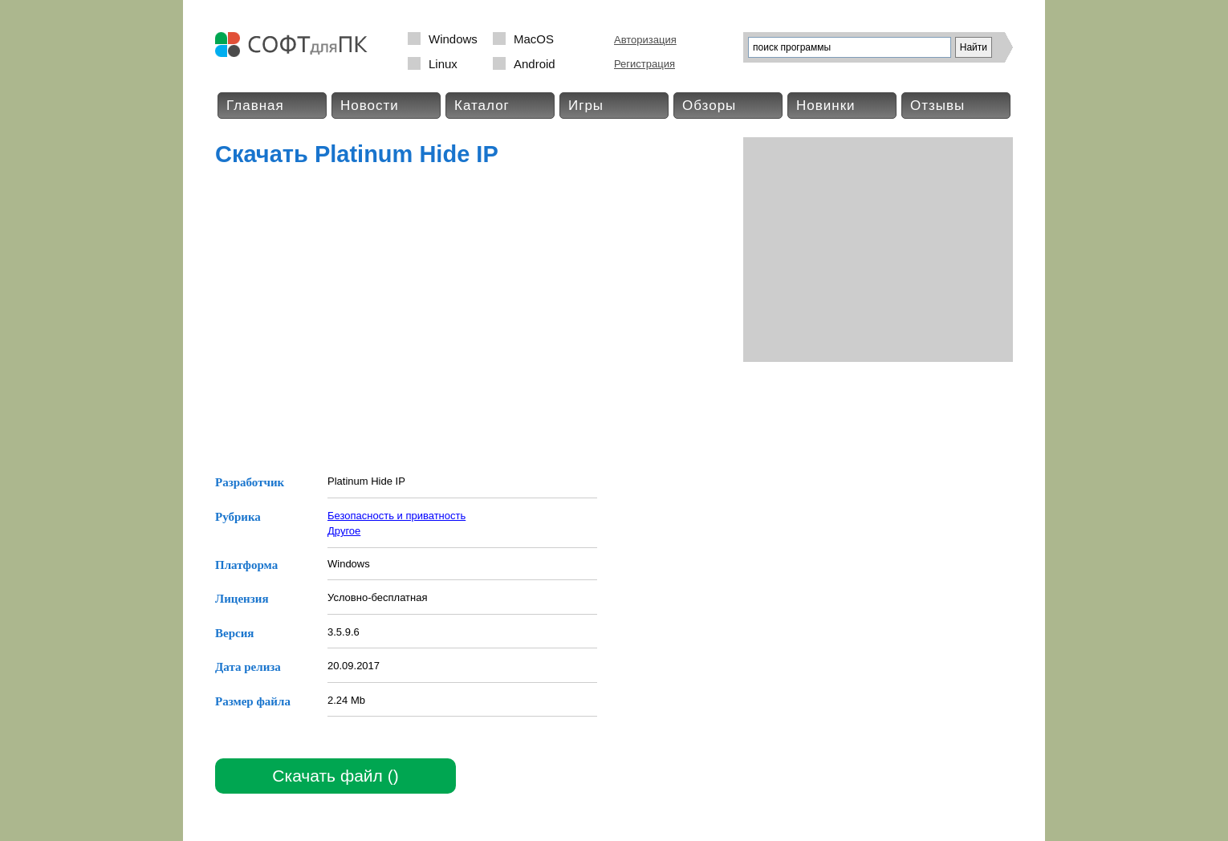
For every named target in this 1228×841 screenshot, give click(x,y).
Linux (443, 64)
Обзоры (709, 105)
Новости (369, 105)
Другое (343, 531)
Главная (255, 105)
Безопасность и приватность (396, 516)
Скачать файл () (335, 775)
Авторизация (645, 40)
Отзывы (937, 105)
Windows (453, 39)
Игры (586, 105)
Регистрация (644, 64)
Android (534, 64)
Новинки (826, 105)
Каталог (482, 105)
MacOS (534, 39)
